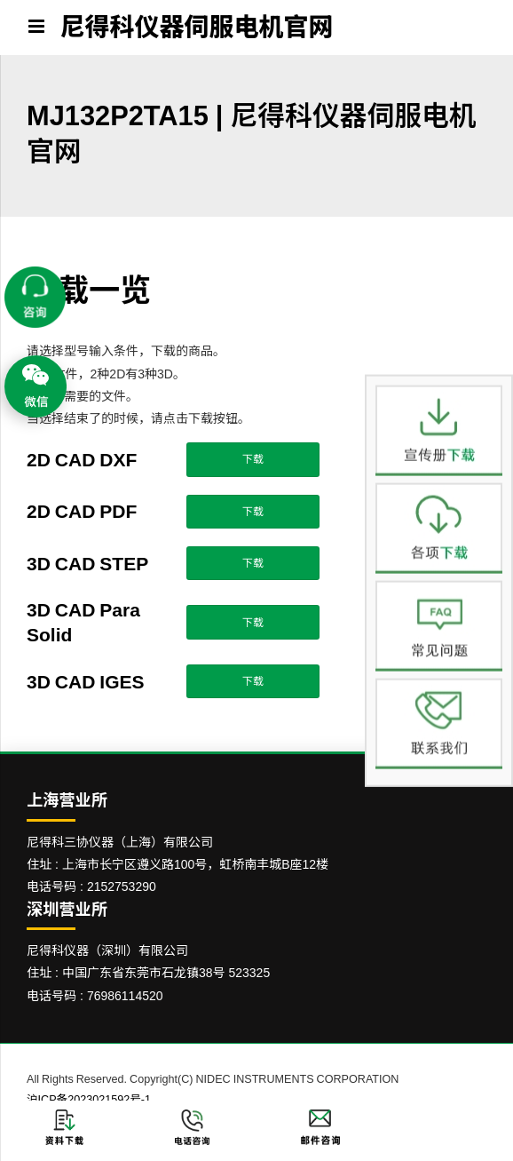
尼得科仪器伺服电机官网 (197, 26)
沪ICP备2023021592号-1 (89, 1099)
